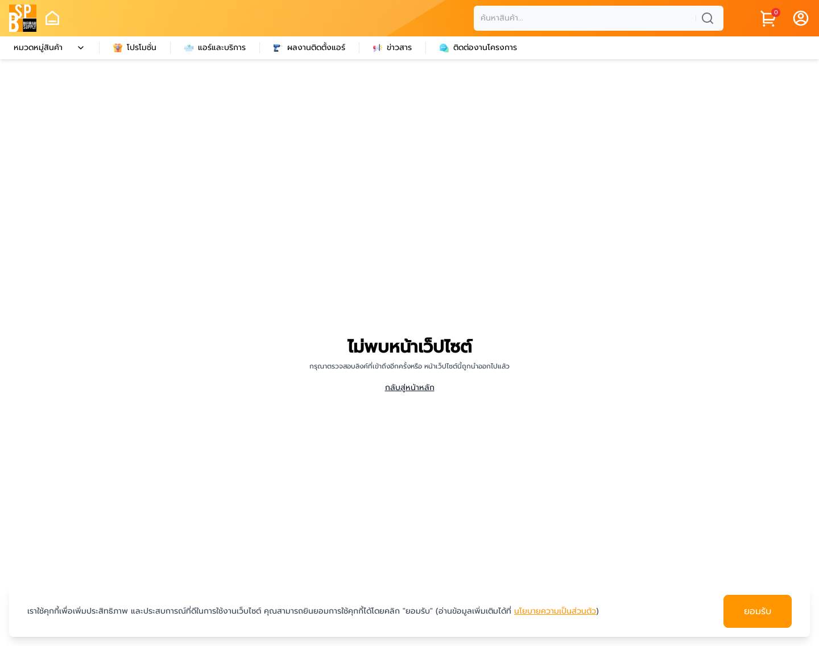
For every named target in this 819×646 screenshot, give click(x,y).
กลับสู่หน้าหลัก (410, 388)
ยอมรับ (757, 611)
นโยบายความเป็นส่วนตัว (555, 611)
